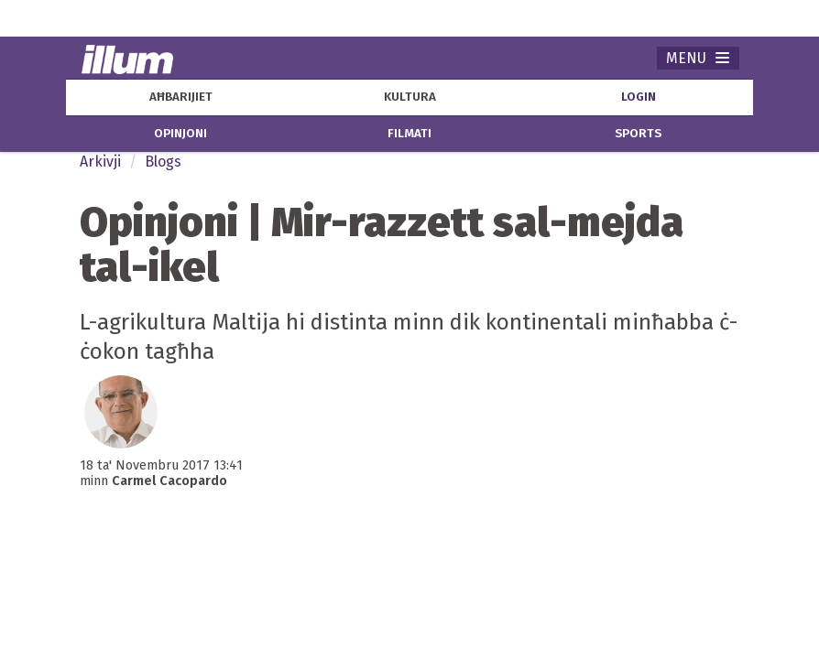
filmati (409, 133)
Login (638, 97)
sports (638, 133)
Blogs (163, 161)
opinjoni (180, 133)
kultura (410, 97)
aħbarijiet (181, 97)
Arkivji (100, 161)
